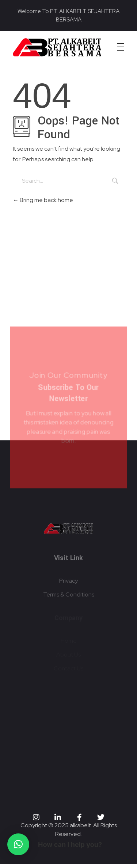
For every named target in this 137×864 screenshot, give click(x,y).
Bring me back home (43, 200)
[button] (18, 844)
